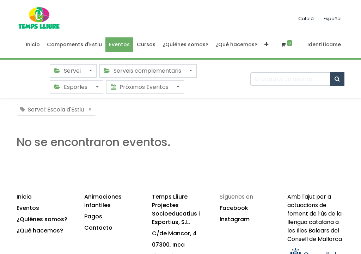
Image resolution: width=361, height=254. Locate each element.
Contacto (98, 228)
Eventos (28, 208)
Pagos (93, 216)
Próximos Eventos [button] (140, 87)
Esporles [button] (71, 87)
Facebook (234, 208)
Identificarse (324, 44)
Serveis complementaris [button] (143, 71)
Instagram (235, 219)
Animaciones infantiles (103, 201)
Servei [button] (68, 71)
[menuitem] (32, 44)
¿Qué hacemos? (40, 230)
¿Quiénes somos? (42, 219)
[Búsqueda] (337, 79)
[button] (266, 44)
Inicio (24, 197)
